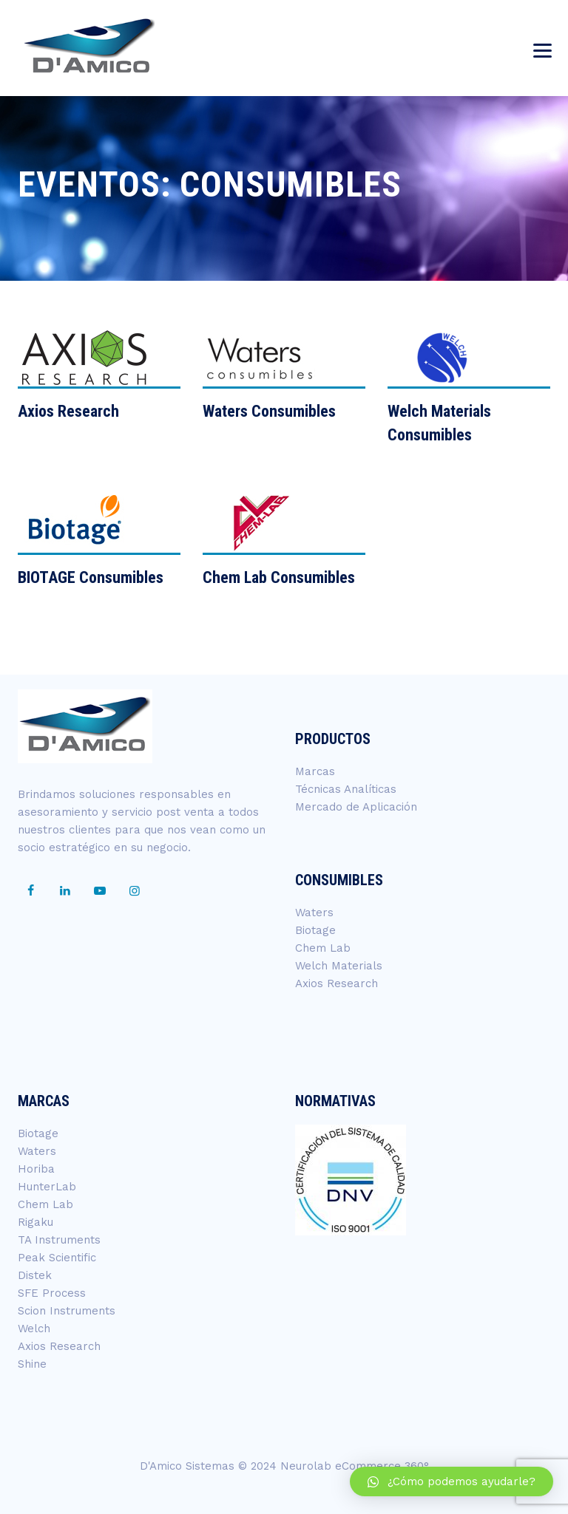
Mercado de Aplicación (356, 807)
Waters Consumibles (269, 411)
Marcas (315, 771)
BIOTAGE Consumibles (90, 577)
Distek (35, 1275)
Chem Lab (323, 948)
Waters (314, 912)
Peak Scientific (57, 1257)
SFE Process (52, 1293)
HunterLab (47, 1186)
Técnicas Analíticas (345, 789)
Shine (32, 1364)
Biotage (315, 930)
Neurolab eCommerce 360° (354, 1466)
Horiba (36, 1169)
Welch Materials (338, 965)
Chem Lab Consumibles (279, 577)
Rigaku (35, 1222)
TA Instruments (59, 1240)
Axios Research (68, 411)
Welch (34, 1328)
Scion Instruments (66, 1310)
